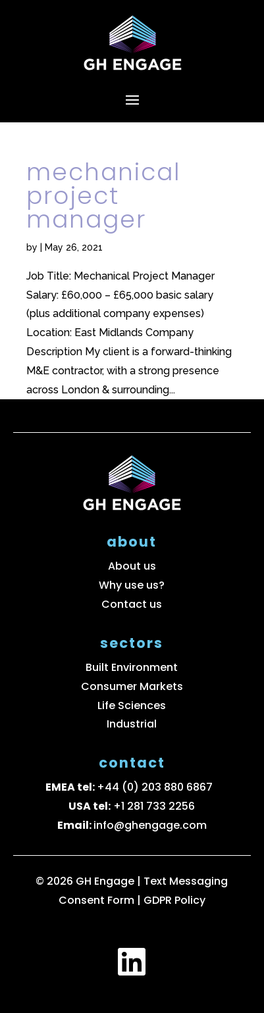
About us (132, 566)
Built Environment (132, 667)
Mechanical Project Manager (103, 195)
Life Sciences (131, 705)
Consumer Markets (132, 686)
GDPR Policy (174, 900)
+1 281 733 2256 (154, 806)
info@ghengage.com (150, 825)
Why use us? (132, 585)
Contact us (131, 604)
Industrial (132, 723)
